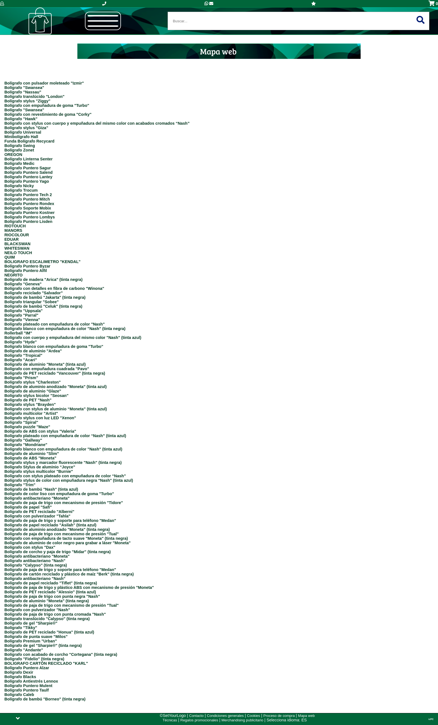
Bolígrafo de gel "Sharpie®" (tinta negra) (43, 645)
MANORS (13, 230)
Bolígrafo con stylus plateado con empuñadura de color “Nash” (65, 476)
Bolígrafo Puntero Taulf (26, 690)
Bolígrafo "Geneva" (23, 284)
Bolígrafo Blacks (20, 677)
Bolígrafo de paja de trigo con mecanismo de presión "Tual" (61, 534)
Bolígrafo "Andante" (23, 650)
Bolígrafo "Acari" (20, 360)
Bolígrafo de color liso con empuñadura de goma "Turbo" (59, 494)
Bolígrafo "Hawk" (20, 119)
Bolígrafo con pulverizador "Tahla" (37, 516)
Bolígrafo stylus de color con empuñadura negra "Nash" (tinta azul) (68, 480)
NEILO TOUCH (18, 253)
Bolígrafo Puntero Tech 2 (28, 194)
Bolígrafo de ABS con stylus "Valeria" (40, 431)
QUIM (9, 257)
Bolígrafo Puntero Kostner (29, 212)
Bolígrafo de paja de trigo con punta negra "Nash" (52, 596)
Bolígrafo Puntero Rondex (29, 203)
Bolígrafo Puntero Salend (28, 172)
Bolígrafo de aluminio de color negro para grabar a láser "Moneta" (67, 543)
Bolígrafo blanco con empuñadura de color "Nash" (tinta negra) (64, 328)
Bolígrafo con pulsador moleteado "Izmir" (44, 83)
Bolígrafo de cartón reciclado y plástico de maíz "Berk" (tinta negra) (69, 574)
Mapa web (306, 716)
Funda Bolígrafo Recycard (29, 141)
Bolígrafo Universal (22, 132)
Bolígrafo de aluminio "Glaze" (32, 391)
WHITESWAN (17, 248)
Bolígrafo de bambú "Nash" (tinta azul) (41, 489)
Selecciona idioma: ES (286, 720)
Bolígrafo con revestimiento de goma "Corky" (48, 114)
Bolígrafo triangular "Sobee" (31, 302)
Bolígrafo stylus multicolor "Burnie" (38, 471)
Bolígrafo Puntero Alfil (25, 270)
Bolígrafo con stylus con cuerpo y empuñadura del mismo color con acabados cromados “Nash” (97, 123)
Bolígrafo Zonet (19, 150)
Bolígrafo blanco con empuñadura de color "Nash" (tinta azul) (63, 449)
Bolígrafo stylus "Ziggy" (27, 101)
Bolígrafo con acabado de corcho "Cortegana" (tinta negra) (60, 654)
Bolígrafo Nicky (19, 186)
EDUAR (11, 239)
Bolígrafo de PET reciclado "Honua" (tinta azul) (49, 632)
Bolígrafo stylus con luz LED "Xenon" (40, 418)
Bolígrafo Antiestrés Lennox (31, 681)
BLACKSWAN (17, 244)
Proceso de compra (279, 716)
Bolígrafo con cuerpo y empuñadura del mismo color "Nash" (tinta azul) (72, 337)
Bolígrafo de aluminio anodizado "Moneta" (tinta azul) (55, 386)
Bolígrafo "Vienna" (22, 319)
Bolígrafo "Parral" (21, 315)
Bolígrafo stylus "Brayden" (30, 404)
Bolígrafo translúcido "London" (34, 96)
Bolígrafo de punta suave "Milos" (36, 636)
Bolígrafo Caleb (19, 694)
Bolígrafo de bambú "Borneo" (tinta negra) (44, 699)
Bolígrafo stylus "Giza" (26, 128)
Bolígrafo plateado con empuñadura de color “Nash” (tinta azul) (65, 435)
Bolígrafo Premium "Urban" (30, 641)
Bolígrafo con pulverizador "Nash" (37, 610)
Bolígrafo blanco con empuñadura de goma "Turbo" (53, 346)
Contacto (196, 716)
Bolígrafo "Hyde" (20, 342)
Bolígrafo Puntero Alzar (26, 668)
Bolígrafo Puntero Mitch (27, 199)
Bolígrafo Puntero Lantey (28, 177)
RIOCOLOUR (16, 235)
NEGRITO (13, 275)
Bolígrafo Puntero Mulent (28, 685)
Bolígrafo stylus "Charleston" (32, 382)
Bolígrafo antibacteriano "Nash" (34, 560)
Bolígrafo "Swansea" (24, 87)
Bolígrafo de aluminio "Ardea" (33, 351)
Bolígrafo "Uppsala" (23, 311)
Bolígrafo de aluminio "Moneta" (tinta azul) (45, 364)
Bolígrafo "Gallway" (23, 440)
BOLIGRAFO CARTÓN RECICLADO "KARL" (46, 663)
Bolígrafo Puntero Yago (26, 181)
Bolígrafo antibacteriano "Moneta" (37, 498)
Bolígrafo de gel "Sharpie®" (31, 623)
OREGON (13, 154)
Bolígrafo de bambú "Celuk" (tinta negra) (43, 306)
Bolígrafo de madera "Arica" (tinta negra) (43, 279)
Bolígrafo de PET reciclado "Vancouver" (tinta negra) (54, 373)
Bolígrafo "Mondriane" (25, 444)
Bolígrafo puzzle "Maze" (27, 427)
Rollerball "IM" (18, 333)
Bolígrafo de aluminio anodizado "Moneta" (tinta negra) (57, 529)
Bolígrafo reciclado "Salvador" (33, 293)
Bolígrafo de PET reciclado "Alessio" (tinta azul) (50, 592)
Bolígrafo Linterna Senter (28, 159)
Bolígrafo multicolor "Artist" (31, 413)
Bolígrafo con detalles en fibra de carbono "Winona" (54, 288)
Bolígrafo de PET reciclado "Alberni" (39, 511)
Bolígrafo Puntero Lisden (28, 221)
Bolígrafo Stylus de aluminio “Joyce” (39, 467)
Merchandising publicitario (242, 720)
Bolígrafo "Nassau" (22, 92)
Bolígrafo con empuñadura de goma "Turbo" (46, 105)
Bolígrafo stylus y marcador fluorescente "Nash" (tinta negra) (63, 462)
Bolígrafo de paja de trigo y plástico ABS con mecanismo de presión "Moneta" (79, 587)
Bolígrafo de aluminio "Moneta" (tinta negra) (46, 601)
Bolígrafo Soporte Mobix (27, 208)
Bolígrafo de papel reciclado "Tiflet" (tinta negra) (50, 583)
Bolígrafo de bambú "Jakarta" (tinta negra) (44, 297)
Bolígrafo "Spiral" (21, 422)
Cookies (253, 716)
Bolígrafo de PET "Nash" (28, 400)
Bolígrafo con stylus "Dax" (29, 547)
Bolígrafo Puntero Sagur (27, 168)
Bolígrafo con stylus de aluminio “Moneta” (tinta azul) (55, 409)
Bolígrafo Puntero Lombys (29, 217)
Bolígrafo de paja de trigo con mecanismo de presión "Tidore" (63, 502)
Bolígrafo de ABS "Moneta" (30, 458)
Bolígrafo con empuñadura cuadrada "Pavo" (46, 369)
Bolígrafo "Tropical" (23, 355)
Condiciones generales (225, 716)
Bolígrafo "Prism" (21, 377)
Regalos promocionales (199, 720)
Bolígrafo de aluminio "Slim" (31, 453)
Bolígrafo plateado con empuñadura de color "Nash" (54, 324)
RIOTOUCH (15, 226)
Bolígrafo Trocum (21, 190)
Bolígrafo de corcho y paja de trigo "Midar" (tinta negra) (57, 552)
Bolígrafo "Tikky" (20, 627)
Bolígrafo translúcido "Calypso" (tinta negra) (47, 618)
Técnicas (170, 720)
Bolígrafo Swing (19, 145)
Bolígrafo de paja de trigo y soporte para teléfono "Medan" (60, 520)
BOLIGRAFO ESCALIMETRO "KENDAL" (42, 261)
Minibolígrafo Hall (21, 136)
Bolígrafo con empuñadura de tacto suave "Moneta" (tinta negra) (66, 538)
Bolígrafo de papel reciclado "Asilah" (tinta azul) (50, 525)
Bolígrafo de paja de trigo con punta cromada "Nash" (55, 614)
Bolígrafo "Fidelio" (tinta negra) (34, 659)
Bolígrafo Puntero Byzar (27, 266)
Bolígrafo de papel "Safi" (28, 507)
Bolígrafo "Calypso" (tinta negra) (35, 565)
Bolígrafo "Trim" (19, 485)
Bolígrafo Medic (19, 163)
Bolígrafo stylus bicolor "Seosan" (36, 395)
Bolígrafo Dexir (18, 672)
